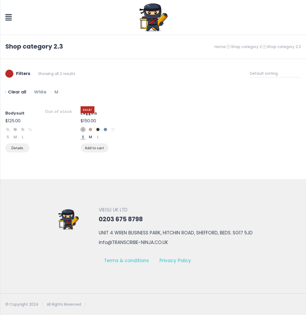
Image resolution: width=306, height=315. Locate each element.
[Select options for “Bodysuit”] (17, 147)
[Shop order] (275, 73)
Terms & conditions (126, 260)
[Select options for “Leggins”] (94, 147)
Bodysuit (15, 113)
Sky (22, 129)
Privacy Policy (175, 260)
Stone (7, 129)
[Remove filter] (15, 92)
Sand (90, 129)
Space (15, 129)
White (30, 129)
